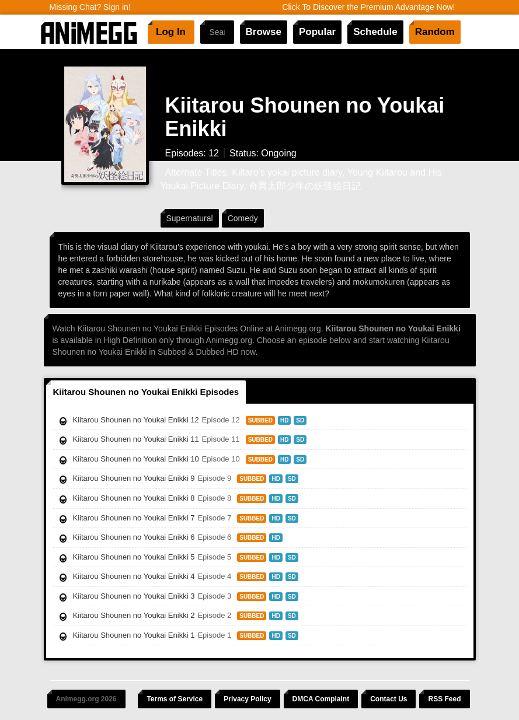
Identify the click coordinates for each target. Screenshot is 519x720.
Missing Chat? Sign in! (90, 7)
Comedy (243, 218)
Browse (263, 31)
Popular (317, 31)
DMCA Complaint (321, 699)
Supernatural (189, 218)
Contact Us (388, 699)
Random (435, 31)
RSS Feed (444, 699)
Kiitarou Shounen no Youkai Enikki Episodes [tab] (146, 392)
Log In (171, 31)
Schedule (375, 31)
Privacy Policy (247, 699)
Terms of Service (175, 699)
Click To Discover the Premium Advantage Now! (368, 7)
